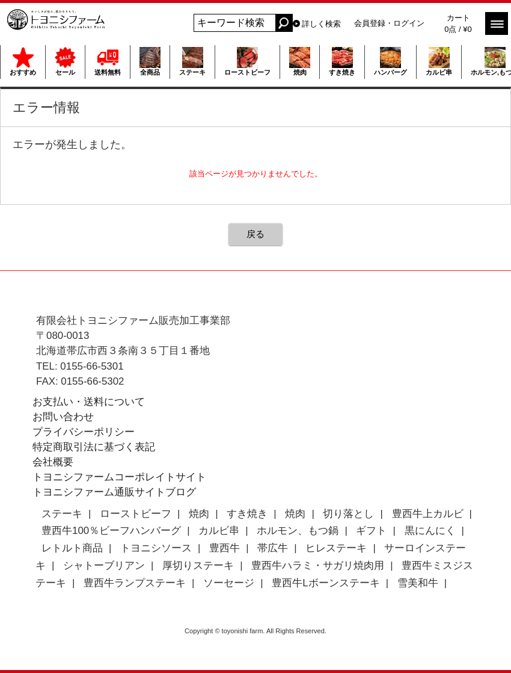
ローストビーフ (247, 61)
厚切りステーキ (198, 565)
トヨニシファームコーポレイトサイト (119, 477)
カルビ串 (439, 61)
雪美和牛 (417, 583)
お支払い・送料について (88, 402)
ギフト (371, 530)
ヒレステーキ (336, 548)
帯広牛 (272, 548)
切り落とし (348, 513)
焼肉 (299, 61)
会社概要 (52, 462)
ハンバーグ (390, 61)
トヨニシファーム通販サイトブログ (114, 492)
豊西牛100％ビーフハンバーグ (111, 530)
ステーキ (192, 61)
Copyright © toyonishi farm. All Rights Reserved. (255, 630)
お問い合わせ (63, 417)
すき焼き (342, 61)
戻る (255, 234)
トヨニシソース (156, 548)
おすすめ (23, 61)
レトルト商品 (72, 548)
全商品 (150, 61)
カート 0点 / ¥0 (458, 23)
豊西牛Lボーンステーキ (325, 583)
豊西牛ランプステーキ (135, 583)
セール (65, 61)
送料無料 (107, 61)
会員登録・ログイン (389, 23)
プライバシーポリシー (83, 432)
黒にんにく (430, 530)
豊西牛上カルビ (428, 513)
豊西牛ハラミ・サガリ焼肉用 (317, 565)
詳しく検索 (321, 23)
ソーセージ (228, 583)
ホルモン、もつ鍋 (297, 530)
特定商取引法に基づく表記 (93, 447)
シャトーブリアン (104, 565)
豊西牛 (224, 548)
